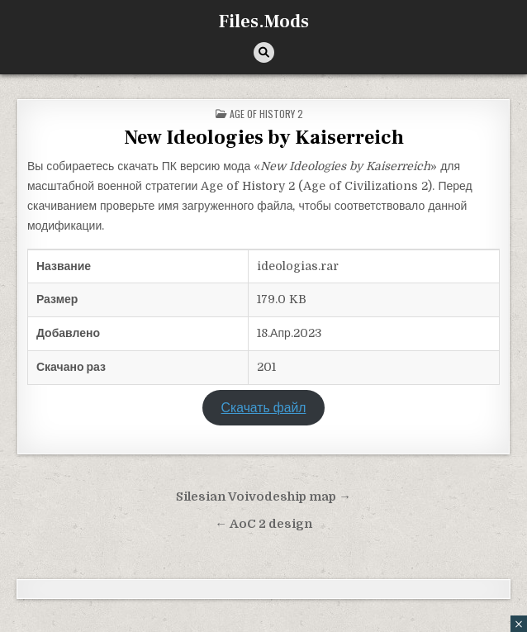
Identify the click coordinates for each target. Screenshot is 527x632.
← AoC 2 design (263, 524)
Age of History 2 (266, 114)
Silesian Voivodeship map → (263, 497)
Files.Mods (264, 21)
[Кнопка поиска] (264, 52)
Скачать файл (263, 408)
